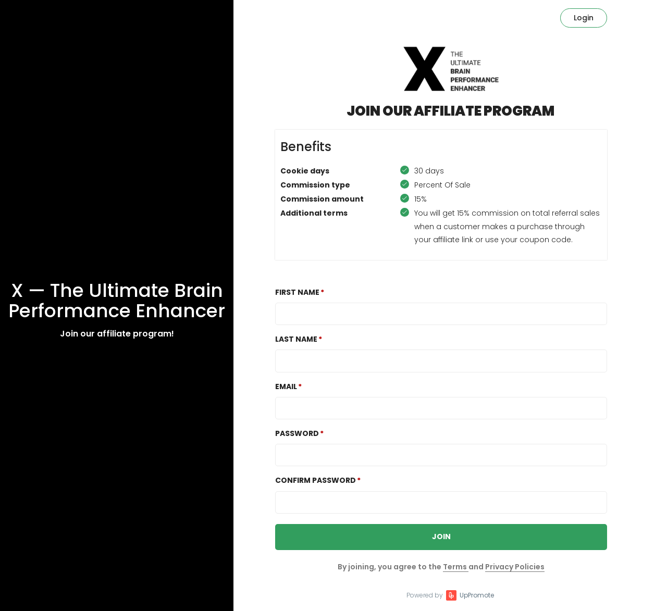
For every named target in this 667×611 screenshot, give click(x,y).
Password (297, 433)
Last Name (296, 339)
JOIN (441, 536)
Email (286, 386)
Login (584, 18)
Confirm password (315, 480)
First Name (297, 292)
